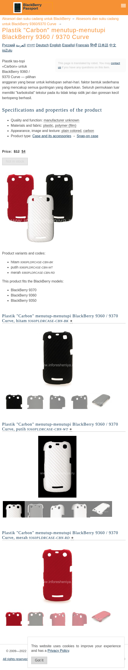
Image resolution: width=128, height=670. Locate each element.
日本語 (103, 45)
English (55, 45)
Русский (8, 45)
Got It (39, 660)
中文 (112, 45)
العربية (21, 45)
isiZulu (7, 50)
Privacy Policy (58, 650)
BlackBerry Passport (32, 6)
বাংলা (31, 45)
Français (82, 45)
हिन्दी (93, 45)
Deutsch (42, 45)
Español (68, 45)
